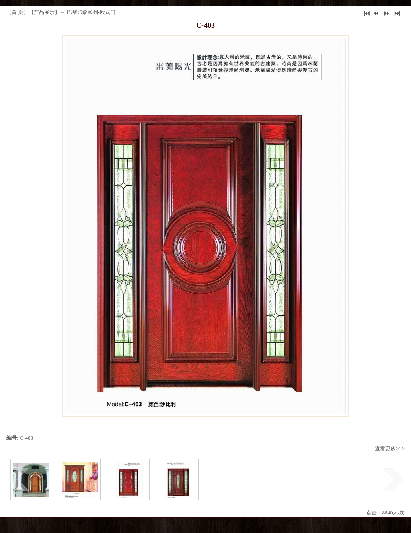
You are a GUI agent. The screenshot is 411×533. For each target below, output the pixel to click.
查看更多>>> (390, 448)
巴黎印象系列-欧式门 (91, 12)
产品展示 (44, 12)
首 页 (17, 12)
